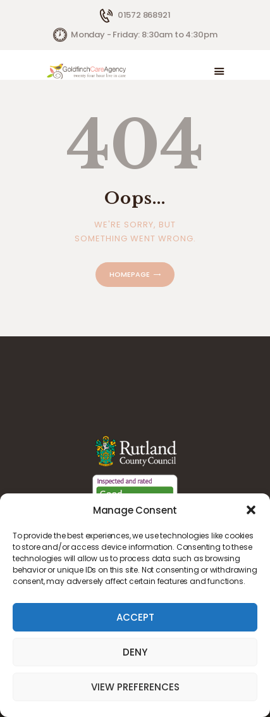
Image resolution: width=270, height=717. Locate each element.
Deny (135, 652)
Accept (135, 617)
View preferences (135, 687)
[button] (251, 510)
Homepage (129, 274)
